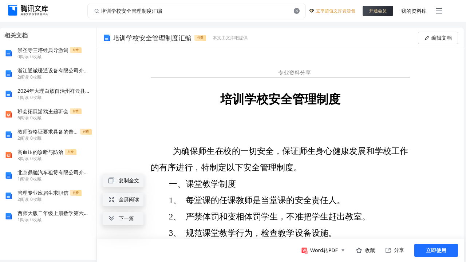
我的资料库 (414, 10)
